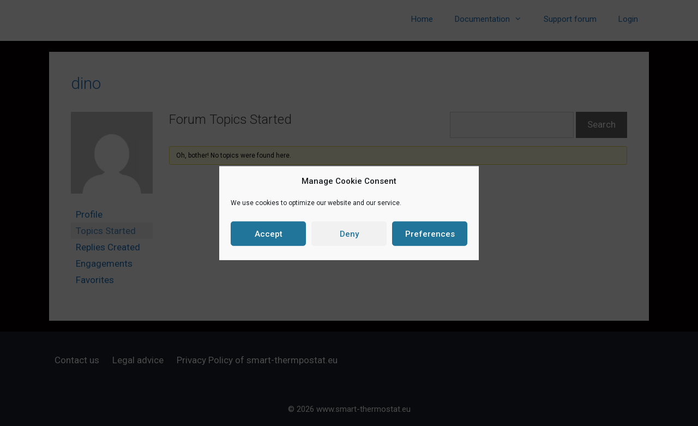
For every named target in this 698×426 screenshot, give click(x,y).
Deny (349, 233)
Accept (268, 233)
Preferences (430, 233)
